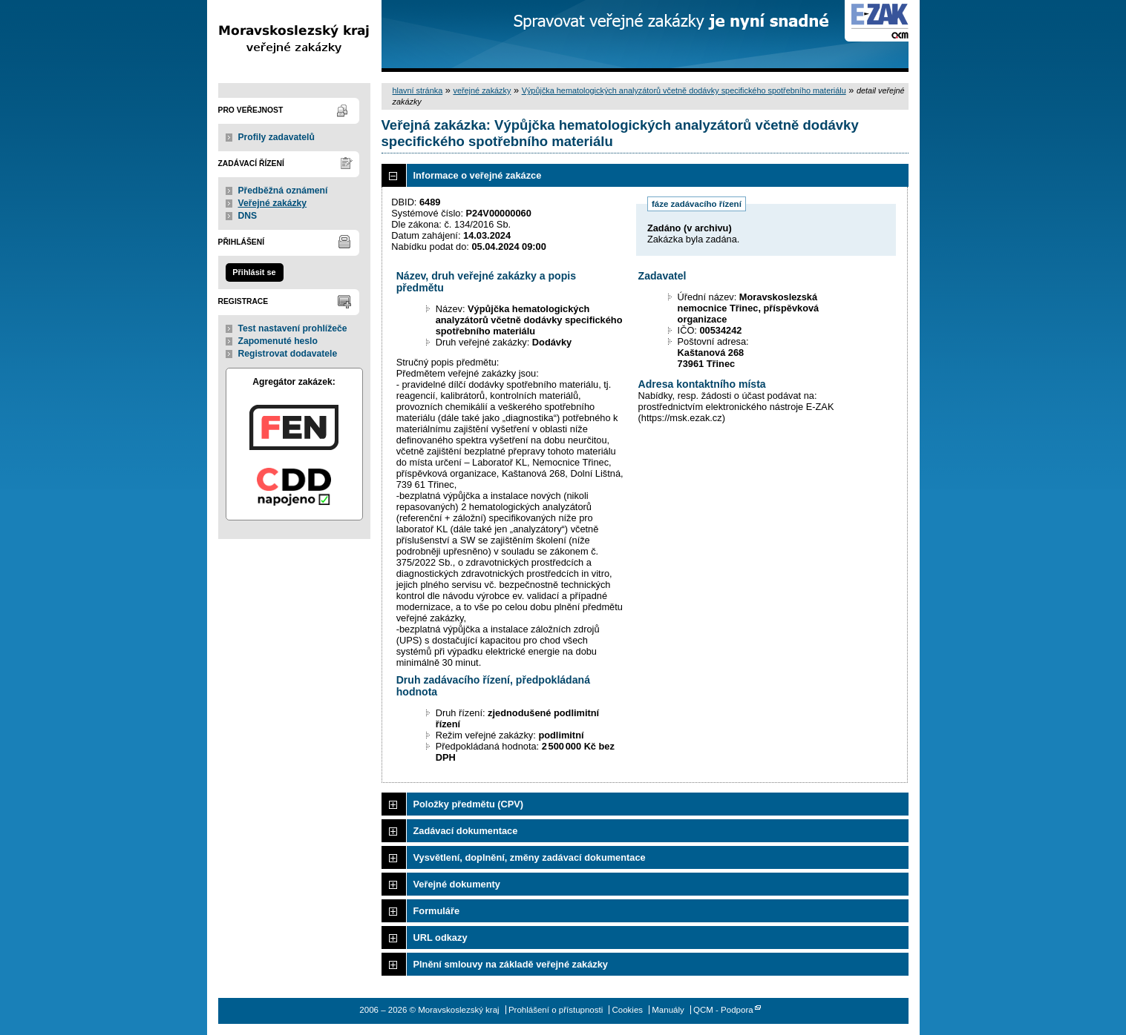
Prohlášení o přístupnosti (555, 1009)
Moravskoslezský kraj (294, 36)
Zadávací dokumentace (465, 830)
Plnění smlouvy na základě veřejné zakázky (510, 964)
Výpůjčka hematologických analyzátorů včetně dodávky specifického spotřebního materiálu (684, 90)
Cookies (627, 1009)
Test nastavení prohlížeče (292, 328)
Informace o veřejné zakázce (477, 175)
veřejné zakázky (482, 90)
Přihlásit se (253, 272)
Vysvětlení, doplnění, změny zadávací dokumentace (529, 857)
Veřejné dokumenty (456, 884)
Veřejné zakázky (272, 203)
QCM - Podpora (723, 1009)
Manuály (668, 1009)
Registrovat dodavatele (288, 353)
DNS (248, 216)
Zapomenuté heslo (278, 341)
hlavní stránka (418, 90)
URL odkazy (440, 937)
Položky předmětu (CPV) (468, 804)
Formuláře (436, 910)
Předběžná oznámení (283, 190)
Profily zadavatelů (276, 137)
